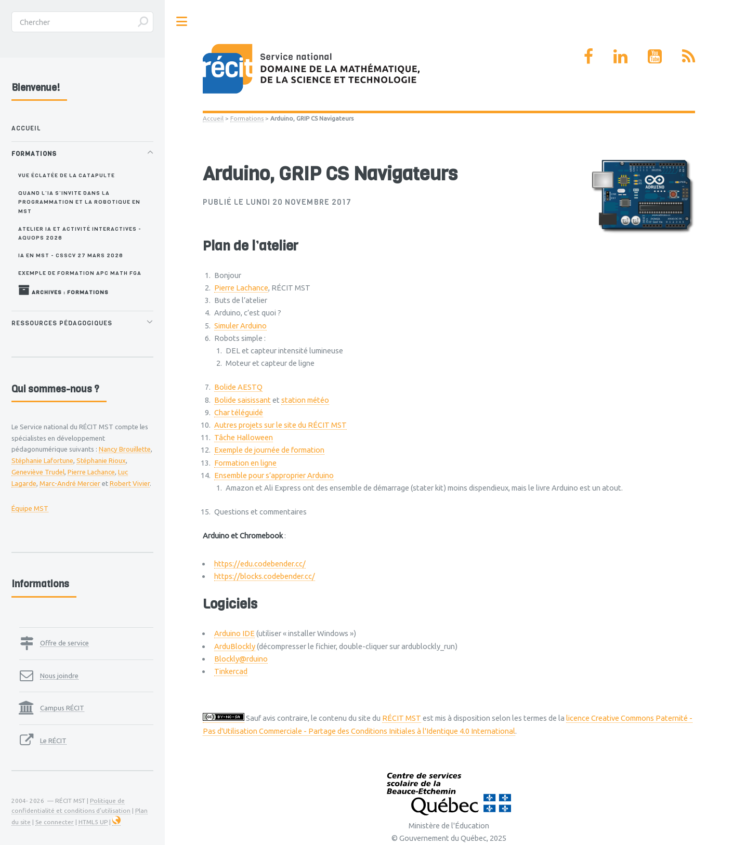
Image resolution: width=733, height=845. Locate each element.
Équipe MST (29, 508)
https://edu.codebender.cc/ (260, 563)
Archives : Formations (63, 290)
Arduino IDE (234, 633)
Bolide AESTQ (238, 386)
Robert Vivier (130, 483)
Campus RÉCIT (62, 707)
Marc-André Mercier (70, 483)
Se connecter (54, 821)
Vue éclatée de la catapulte (66, 175)
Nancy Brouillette (125, 449)
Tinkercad (230, 671)
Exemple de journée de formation (269, 449)
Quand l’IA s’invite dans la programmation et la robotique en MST (79, 202)
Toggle (182, 21)
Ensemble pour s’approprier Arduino (274, 475)
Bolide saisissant (242, 399)
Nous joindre (59, 675)
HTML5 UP (93, 821)
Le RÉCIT (53, 740)
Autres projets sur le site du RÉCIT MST (280, 424)
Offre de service (64, 642)
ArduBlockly (234, 646)
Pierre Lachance (241, 287)
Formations (247, 118)
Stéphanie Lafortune (42, 460)
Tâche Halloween (243, 437)
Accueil (213, 118)
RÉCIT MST (401, 718)
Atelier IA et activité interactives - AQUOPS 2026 (79, 233)
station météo (305, 399)
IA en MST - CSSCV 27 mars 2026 (70, 255)
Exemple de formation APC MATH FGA (79, 272)
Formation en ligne (245, 462)
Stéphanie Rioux (101, 460)
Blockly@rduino (241, 658)
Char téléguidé (238, 412)
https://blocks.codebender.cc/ (264, 576)
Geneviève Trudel (37, 472)
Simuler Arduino (240, 325)
